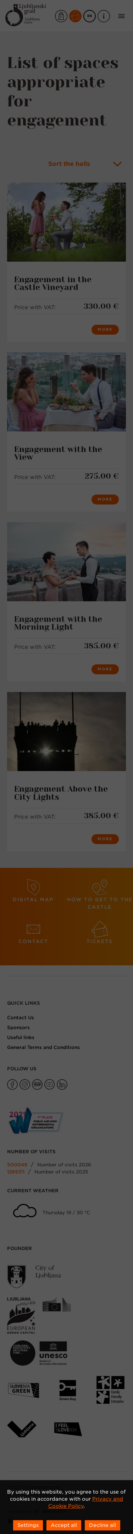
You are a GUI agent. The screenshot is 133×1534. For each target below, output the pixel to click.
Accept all (64, 1525)
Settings (28, 1525)
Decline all (102, 1525)
